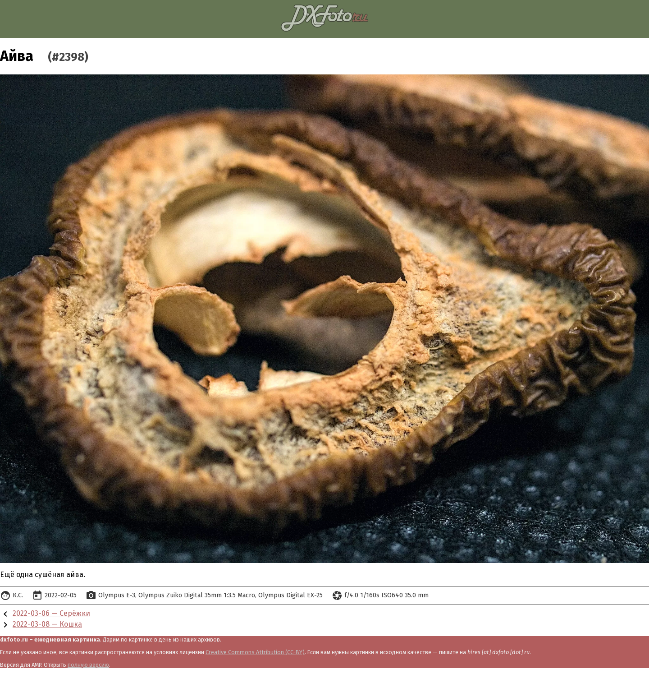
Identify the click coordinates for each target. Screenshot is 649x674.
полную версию (88, 664)
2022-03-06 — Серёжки (51, 613)
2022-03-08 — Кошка (47, 624)
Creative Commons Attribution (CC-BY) (255, 652)
